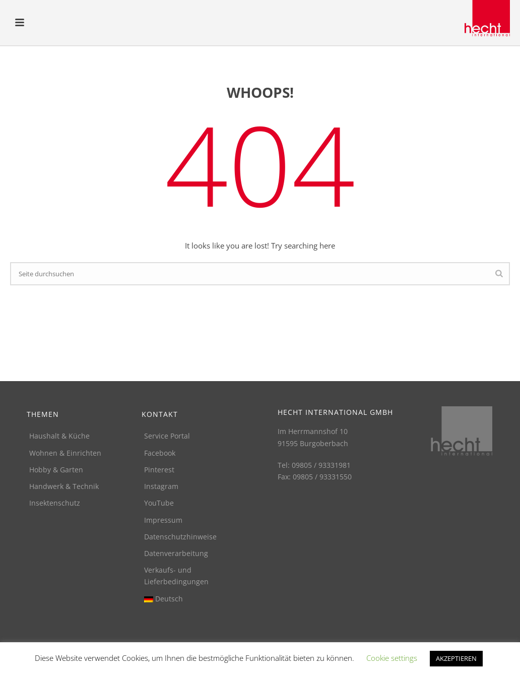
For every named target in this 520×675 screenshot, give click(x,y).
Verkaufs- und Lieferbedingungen (176, 575)
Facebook (159, 453)
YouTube (159, 503)
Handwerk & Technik (64, 486)
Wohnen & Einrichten (65, 453)
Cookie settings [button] (391, 658)
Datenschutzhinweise (180, 536)
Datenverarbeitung (176, 553)
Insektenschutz (54, 503)
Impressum (163, 520)
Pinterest (159, 469)
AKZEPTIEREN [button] (456, 658)
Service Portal (167, 436)
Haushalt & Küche (59, 436)
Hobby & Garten (56, 469)
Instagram (161, 486)
